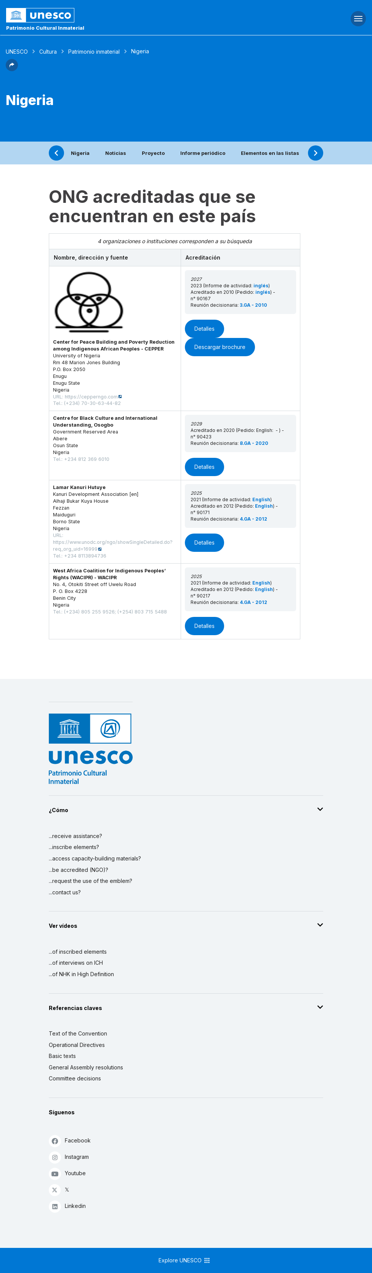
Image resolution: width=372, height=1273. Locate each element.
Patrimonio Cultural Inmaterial (45, 28)
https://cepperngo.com (91, 397)
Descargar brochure (219, 347)
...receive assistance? (75, 836)
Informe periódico (202, 153)
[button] (12, 69)
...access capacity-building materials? (95, 858)
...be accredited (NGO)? (78, 870)
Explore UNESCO (185, 1260)
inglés (260, 285)
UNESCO (17, 51)
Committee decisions (75, 1078)
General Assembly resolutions (86, 1067)
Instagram (69, 1157)
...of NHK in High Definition (81, 974)
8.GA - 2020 (254, 443)
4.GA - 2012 (253, 519)
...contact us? (65, 892)
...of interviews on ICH (76, 962)
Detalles (204, 328)
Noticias (115, 153)
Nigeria (80, 153)
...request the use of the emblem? (90, 881)
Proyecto (153, 153)
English (261, 499)
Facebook (70, 1141)
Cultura (48, 51)
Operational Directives (77, 1045)
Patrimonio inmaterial (94, 51)
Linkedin (67, 1206)
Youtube (67, 1173)
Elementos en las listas (270, 153)
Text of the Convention (78, 1033)
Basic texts (62, 1056)
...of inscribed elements (78, 951)
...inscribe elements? (74, 847)
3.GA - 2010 (253, 305)
